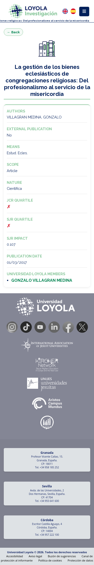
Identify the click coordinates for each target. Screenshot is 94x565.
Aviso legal (35, 556)
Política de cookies (50, 560)
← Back (13, 32)
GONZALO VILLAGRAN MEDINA (41, 280)
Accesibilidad (14, 556)
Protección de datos (80, 560)
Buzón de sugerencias (62, 556)
